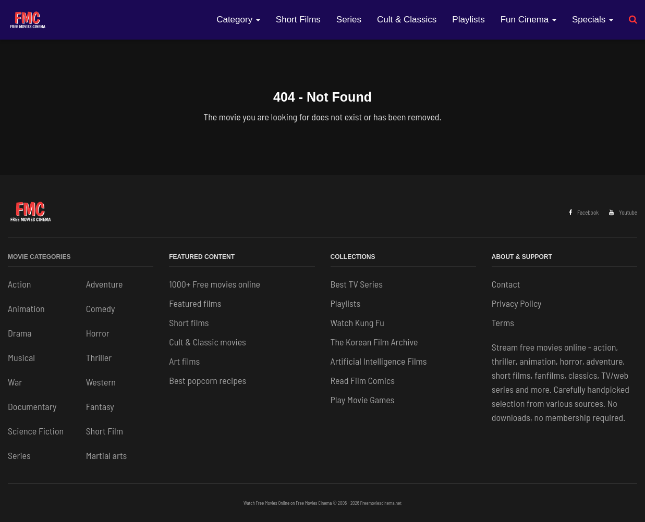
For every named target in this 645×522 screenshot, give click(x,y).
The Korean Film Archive (374, 341)
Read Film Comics (363, 380)
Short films (189, 322)
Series (348, 19)
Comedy (100, 308)
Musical (21, 357)
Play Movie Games (363, 399)
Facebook (584, 212)
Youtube (623, 212)
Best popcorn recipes (207, 380)
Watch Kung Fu (358, 322)
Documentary (32, 406)
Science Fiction (36, 431)
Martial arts (106, 455)
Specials (592, 19)
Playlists (468, 19)
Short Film (104, 431)
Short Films (298, 19)
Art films (184, 361)
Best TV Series (357, 284)
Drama (20, 333)
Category (238, 19)
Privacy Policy (517, 303)
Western (101, 382)
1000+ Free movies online (214, 284)
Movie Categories (39, 256)
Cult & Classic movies (207, 341)
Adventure (104, 284)
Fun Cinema (528, 19)
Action (19, 284)
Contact (506, 284)
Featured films (195, 303)
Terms (503, 322)
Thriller (99, 357)
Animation (26, 308)
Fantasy (100, 406)
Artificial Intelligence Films (379, 361)
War (15, 382)
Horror (97, 333)
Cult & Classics (406, 19)
